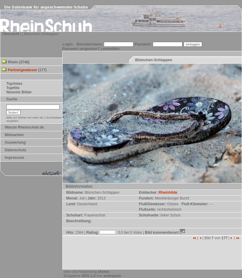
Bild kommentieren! (165, 232)
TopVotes (14, 84)
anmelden (111, 49)
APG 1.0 (89, 276)
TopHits (13, 88)
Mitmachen (14, 135)
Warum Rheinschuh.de (24, 127)
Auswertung (15, 142)
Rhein (13, 62)
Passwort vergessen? (81, 49)
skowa (103, 272)
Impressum (14, 158)
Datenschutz (15, 150)
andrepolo (112, 276)
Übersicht (10, 34)
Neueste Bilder (19, 92)
